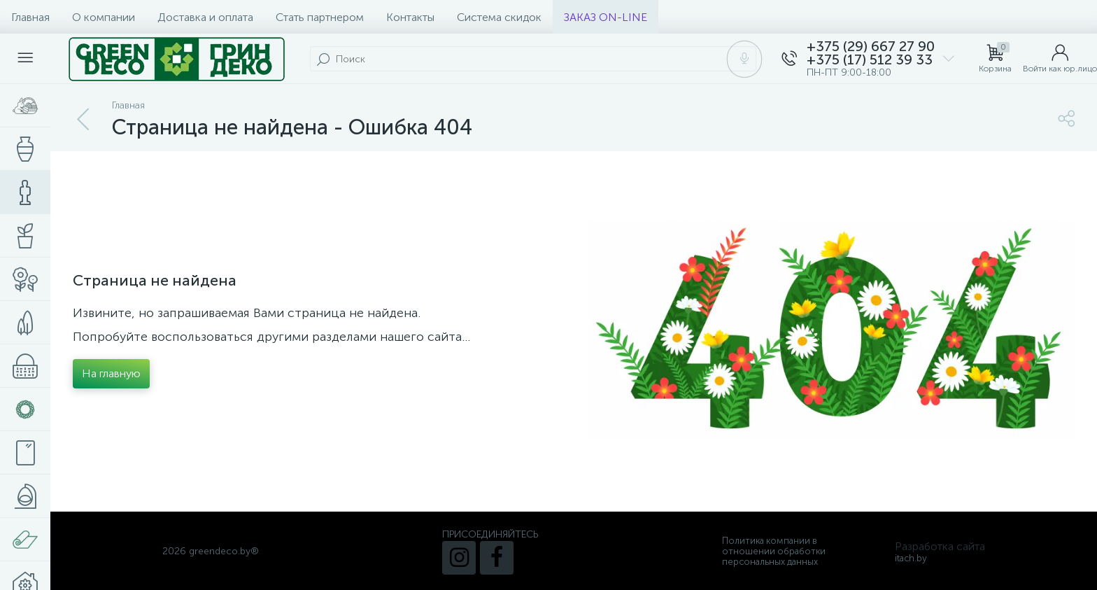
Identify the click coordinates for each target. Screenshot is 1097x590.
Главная (30, 17)
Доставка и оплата (205, 17)
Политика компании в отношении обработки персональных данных (774, 551)
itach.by (911, 558)
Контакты (410, 17)
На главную (111, 373)
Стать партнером (320, 17)
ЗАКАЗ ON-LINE (605, 17)
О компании (103, 17)
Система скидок (499, 17)
